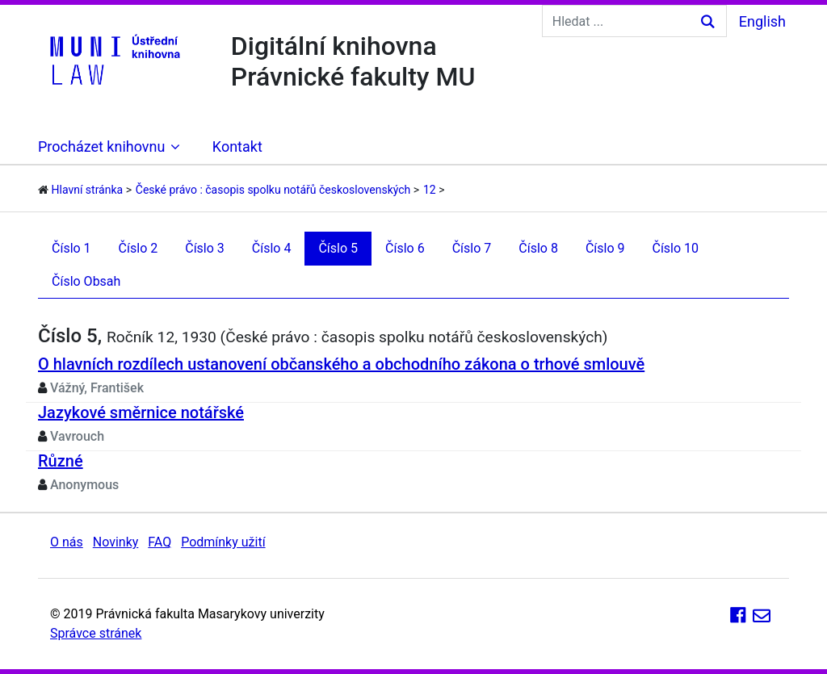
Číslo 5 (338, 248)
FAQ (159, 542)
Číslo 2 (138, 248)
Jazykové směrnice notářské (141, 412)
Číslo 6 (405, 248)
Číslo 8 (538, 248)
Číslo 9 (605, 248)
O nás (66, 542)
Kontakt (237, 146)
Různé (60, 461)
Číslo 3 (205, 248)
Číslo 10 (675, 248)
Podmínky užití (223, 542)
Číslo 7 (472, 248)
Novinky (116, 542)
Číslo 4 (272, 248)
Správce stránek (95, 633)
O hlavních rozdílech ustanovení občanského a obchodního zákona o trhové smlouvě (341, 364)
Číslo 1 (71, 248)
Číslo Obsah (86, 281)
